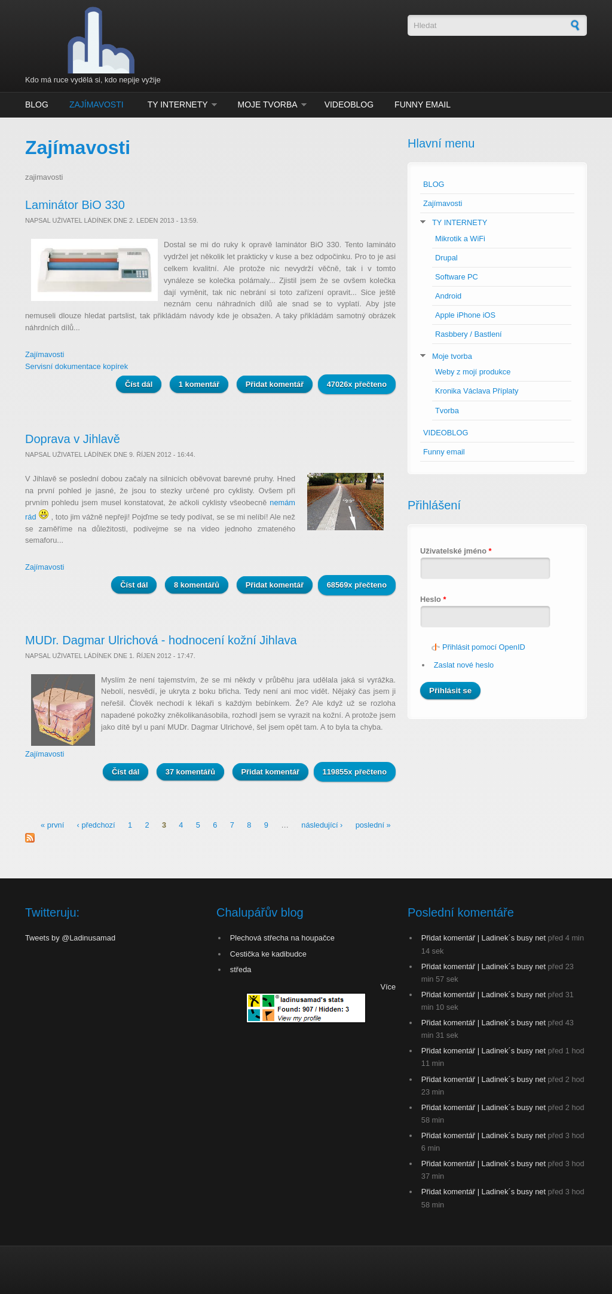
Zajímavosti (96, 104)
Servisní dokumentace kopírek (76, 366)
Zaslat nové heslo (464, 664)
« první (52, 824)
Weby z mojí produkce (472, 371)
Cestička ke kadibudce (268, 953)
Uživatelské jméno (456, 550)
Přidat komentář (275, 384)
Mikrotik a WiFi (460, 238)
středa (241, 969)
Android (448, 295)
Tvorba (447, 410)
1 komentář (199, 384)
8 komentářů (196, 584)
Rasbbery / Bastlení (468, 334)
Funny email (422, 104)
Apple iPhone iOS (465, 315)
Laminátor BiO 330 (75, 204)
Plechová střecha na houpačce (282, 937)
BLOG (36, 104)
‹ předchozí (96, 824)
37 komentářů (190, 771)
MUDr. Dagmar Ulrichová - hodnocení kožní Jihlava (161, 640)
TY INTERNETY (178, 104)
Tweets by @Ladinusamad (70, 937)
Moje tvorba (268, 104)
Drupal (446, 257)
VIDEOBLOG (349, 104)
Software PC (456, 276)
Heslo (433, 599)
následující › (321, 824)
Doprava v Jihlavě (72, 438)
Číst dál (143, 384)
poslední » (373, 824)
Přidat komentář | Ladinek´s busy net (483, 937)
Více (388, 986)
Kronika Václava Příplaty (476, 390)
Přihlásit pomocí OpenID (483, 647)
